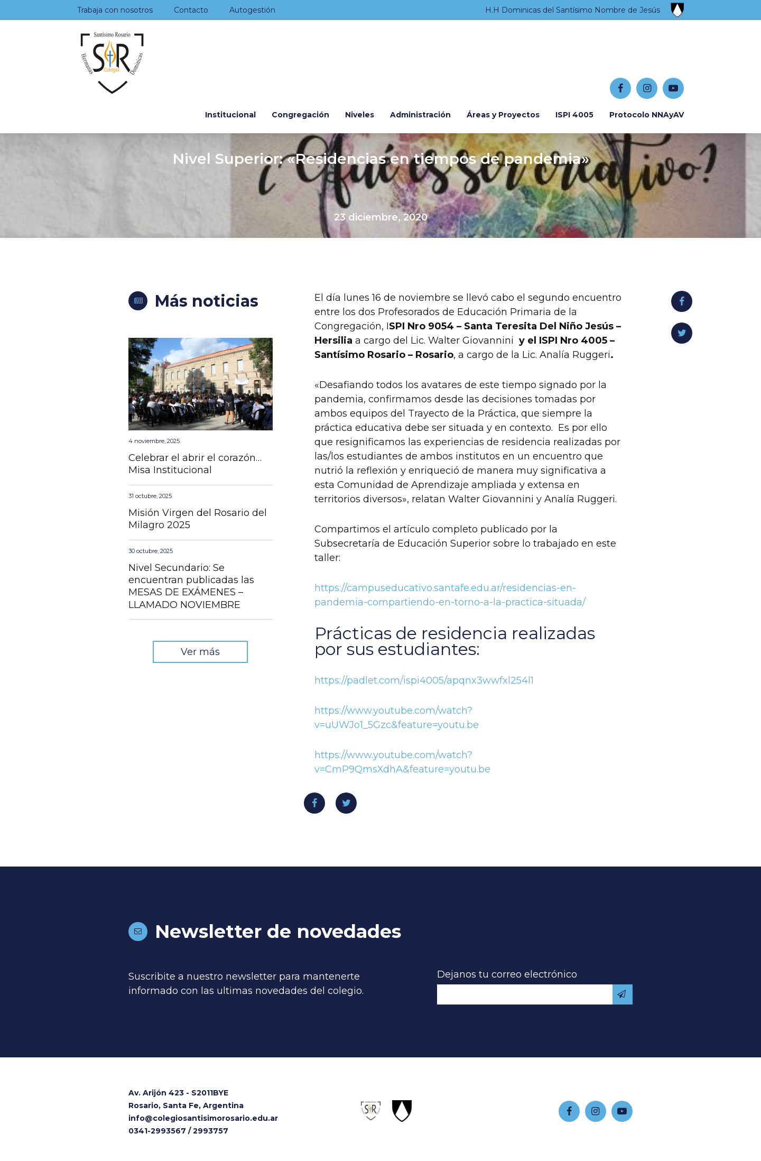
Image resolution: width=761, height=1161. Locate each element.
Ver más (200, 652)
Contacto (191, 10)
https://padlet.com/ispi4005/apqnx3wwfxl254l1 (424, 680)
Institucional (230, 114)
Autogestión (252, 10)
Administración (420, 114)
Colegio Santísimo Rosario (142, 64)
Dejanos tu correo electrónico (507, 974)
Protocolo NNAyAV (646, 114)
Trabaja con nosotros (115, 10)
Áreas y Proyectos (503, 114)
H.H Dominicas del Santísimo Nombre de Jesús (572, 10)
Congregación (300, 114)
